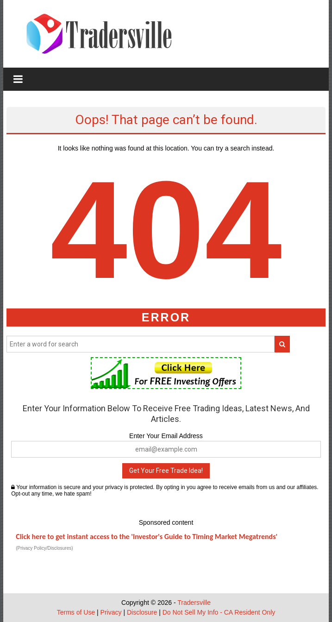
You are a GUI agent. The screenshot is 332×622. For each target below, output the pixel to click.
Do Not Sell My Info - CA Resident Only (219, 612)
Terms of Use (76, 612)
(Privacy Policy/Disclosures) (44, 548)
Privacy (111, 612)
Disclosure (142, 612)
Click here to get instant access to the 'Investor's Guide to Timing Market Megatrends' (146, 536)
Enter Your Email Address (166, 436)
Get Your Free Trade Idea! (166, 470)
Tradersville (194, 602)
